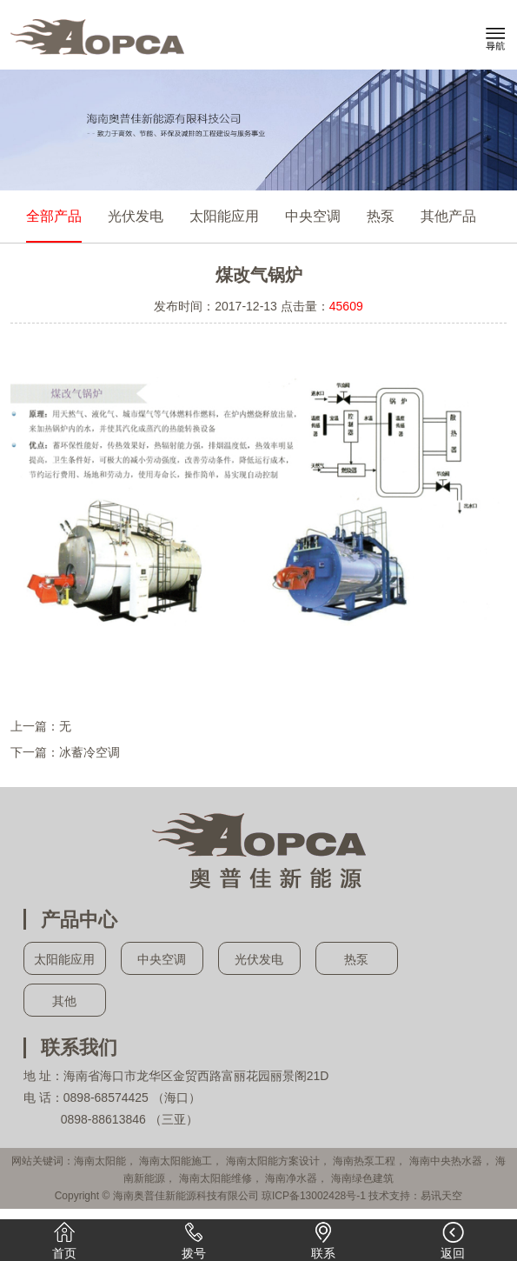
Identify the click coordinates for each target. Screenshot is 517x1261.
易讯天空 (441, 1196)
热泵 (380, 216)
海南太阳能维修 (215, 1178)
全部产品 (54, 216)
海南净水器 (291, 1178)
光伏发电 (135, 216)
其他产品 (448, 216)
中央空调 (313, 216)
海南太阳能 (100, 1161)
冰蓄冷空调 (89, 752)
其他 (64, 1001)
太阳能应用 (224, 216)
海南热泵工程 (364, 1161)
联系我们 (79, 1047)
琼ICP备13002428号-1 (314, 1196)
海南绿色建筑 (362, 1178)
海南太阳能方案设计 (273, 1161)
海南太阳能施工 (175, 1161)
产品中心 (79, 920)
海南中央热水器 (445, 1161)
